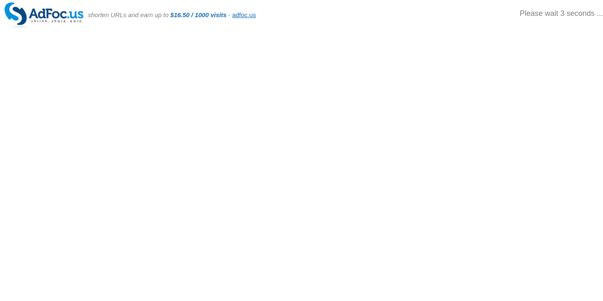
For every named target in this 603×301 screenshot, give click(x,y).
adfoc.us (244, 14)
